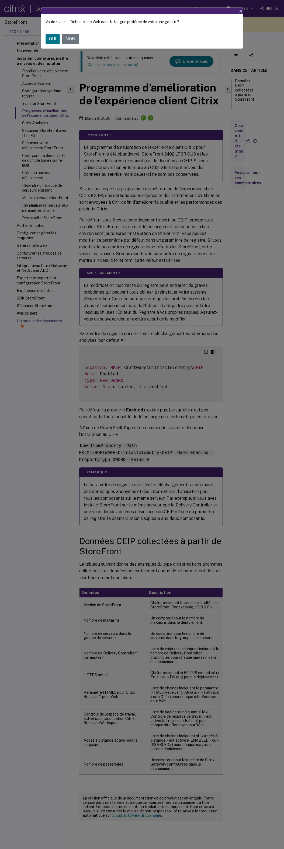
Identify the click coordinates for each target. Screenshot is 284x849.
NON (70, 38)
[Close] (241, 11)
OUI (52, 38)
